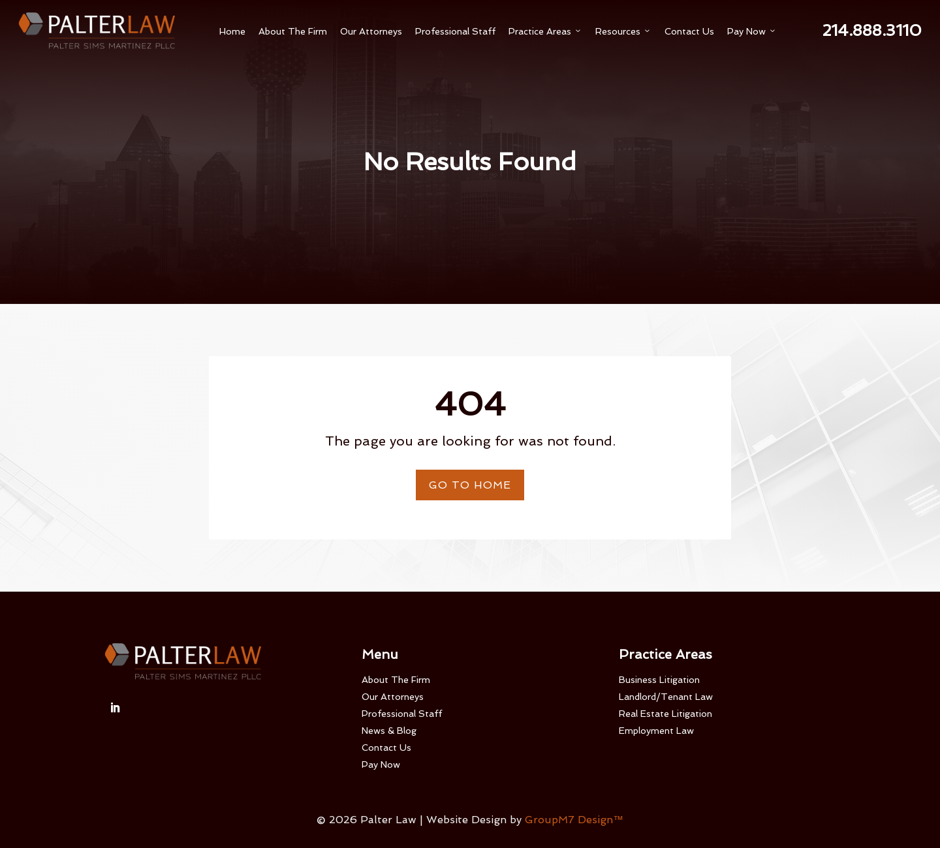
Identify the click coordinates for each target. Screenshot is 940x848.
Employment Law (656, 730)
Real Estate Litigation (665, 713)
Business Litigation (659, 679)
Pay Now (752, 31)
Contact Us (689, 31)
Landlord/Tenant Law (666, 696)
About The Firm (292, 31)
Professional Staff (455, 31)
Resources (623, 31)
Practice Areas (545, 31)
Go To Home (470, 485)
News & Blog (389, 730)
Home (232, 31)
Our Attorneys (371, 31)
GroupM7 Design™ (574, 819)
